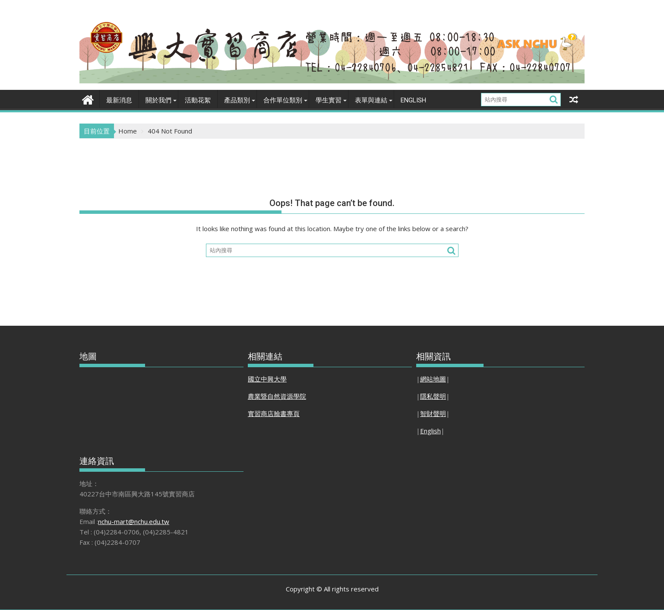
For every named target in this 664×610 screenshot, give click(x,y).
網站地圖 (433, 379)
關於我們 (158, 100)
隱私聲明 (433, 396)
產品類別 (237, 100)
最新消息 (119, 100)
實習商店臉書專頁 (274, 413)
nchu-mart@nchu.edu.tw (133, 521)
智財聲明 (433, 413)
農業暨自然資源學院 (277, 396)
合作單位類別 (282, 100)
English (413, 100)
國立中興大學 (267, 379)
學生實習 (328, 100)
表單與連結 (371, 100)
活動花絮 (198, 100)
